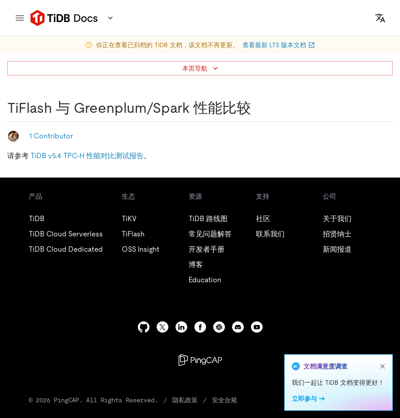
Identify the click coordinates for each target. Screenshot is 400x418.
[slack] (219, 327)
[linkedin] (181, 327)
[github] (143, 327)
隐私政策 (185, 400)
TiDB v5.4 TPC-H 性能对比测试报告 (87, 155)
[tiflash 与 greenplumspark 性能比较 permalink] (258, 108)
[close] (382, 366)
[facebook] (200, 327)
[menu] (20, 18)
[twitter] (162, 327)
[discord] (238, 327)
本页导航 (201, 68)
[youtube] (256, 327)
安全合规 (224, 400)
